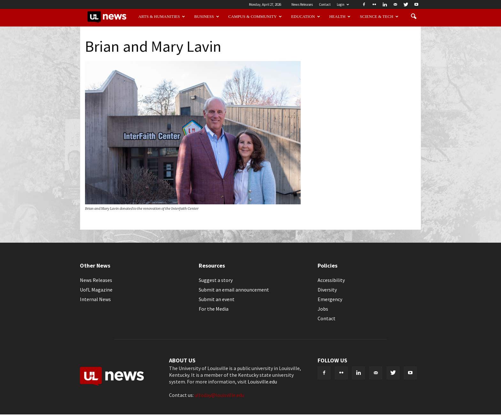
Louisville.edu (262, 381)
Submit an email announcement (234, 289)
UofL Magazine (96, 289)
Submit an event (217, 299)
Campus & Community (255, 16)
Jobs (323, 309)
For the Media (213, 309)
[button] (413, 16)
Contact (325, 4)
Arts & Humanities (161, 16)
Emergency (330, 299)
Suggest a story (216, 280)
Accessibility (331, 280)
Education (305, 16)
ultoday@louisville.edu (219, 395)
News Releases (302, 4)
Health (340, 16)
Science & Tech (379, 16)
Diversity (327, 289)
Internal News (95, 299)
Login (343, 4)
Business (206, 16)
